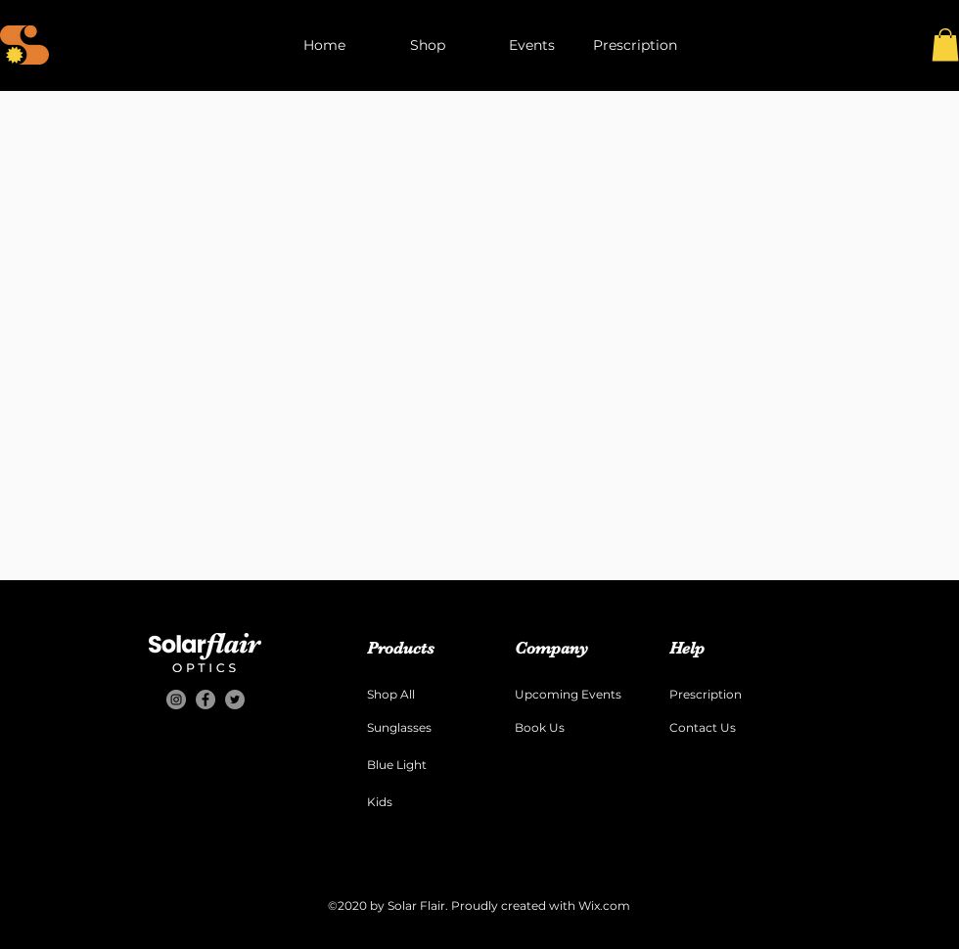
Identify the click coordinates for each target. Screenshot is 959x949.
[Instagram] (176, 699)
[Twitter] (235, 699)
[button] (945, 44)
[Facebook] (205, 699)
